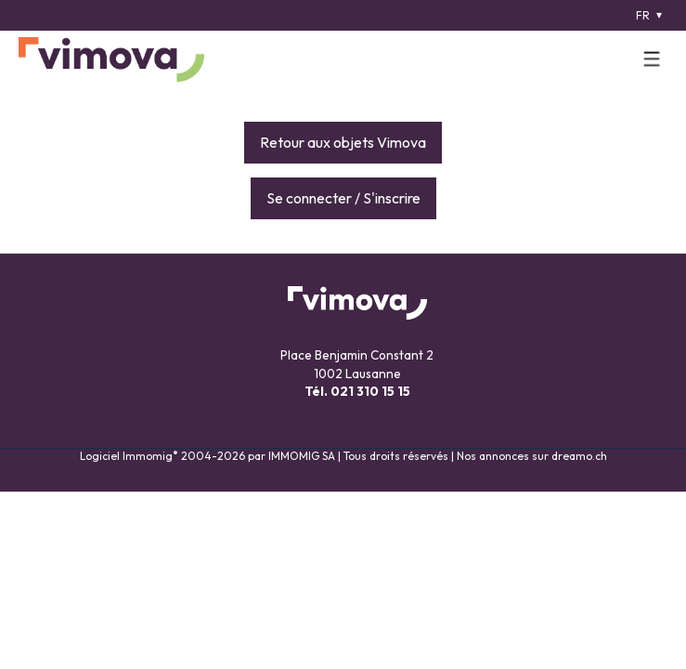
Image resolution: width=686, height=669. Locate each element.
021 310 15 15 (370, 391)
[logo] (111, 59)
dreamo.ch (579, 456)
